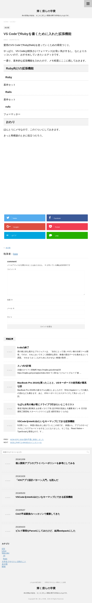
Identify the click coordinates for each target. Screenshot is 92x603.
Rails (5, 559)
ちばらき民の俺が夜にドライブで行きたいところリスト (45, 404)
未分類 (8, 248)
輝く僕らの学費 (46, 11)
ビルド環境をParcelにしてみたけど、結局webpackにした (45, 531)
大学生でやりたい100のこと (14, 562)
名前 (10, 300)
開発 (4, 567)
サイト (9, 317)
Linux (4, 551)
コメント (11, 269)
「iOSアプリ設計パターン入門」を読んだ (37, 480)
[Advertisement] (24, 159)
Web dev (5, 553)
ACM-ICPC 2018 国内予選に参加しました (27, 439)
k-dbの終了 (23, 347)
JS (4, 556)
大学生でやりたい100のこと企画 (55, 582)
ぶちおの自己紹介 (35, 582)
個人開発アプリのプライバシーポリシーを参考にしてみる (45, 463)
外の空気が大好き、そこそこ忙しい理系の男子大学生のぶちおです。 (46, 593)
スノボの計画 (24, 366)
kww (15, 254)
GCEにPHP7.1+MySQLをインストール (26, 442)
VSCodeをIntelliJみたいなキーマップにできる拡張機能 (45, 421)
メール (10, 308)
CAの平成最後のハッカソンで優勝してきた (38, 514)
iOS (3, 549)
